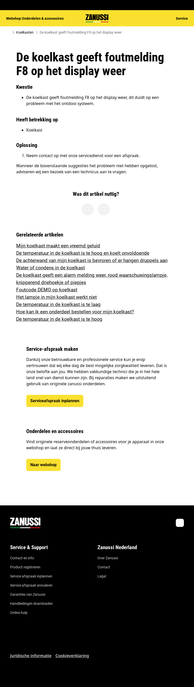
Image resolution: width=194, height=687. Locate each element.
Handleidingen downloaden (31, 604)
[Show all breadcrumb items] (8, 32)
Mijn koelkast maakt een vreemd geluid (58, 246)
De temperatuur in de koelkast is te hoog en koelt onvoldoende (82, 253)
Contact (104, 567)
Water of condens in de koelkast (50, 268)
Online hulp (19, 613)
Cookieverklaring (72, 655)
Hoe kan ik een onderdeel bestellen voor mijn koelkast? (75, 312)
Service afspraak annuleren (31, 585)
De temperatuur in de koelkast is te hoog (59, 319)
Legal (102, 576)
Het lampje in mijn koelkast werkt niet (56, 297)
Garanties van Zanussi (27, 594)
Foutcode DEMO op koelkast (46, 290)
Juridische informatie (30, 655)
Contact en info (22, 558)
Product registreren (25, 567)
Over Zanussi (108, 558)
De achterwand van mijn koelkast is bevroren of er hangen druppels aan (91, 260)
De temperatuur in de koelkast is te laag (58, 304)
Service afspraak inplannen (31, 576)
